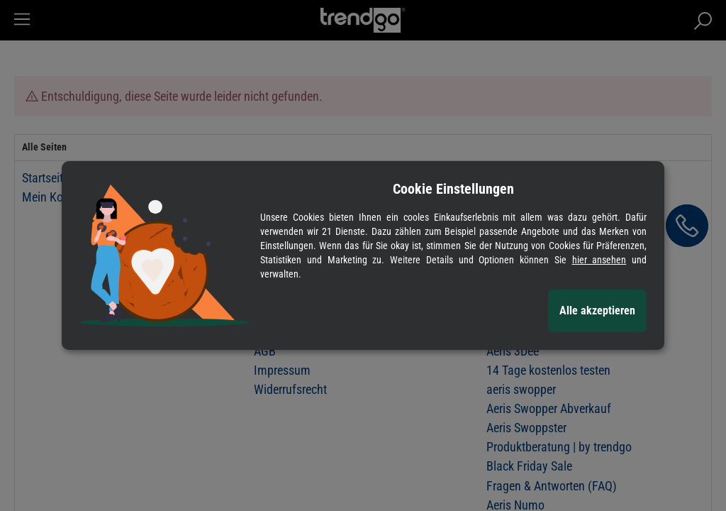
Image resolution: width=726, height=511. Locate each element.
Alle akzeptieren (597, 310)
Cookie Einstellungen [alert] (453, 188)
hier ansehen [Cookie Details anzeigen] (599, 259)
